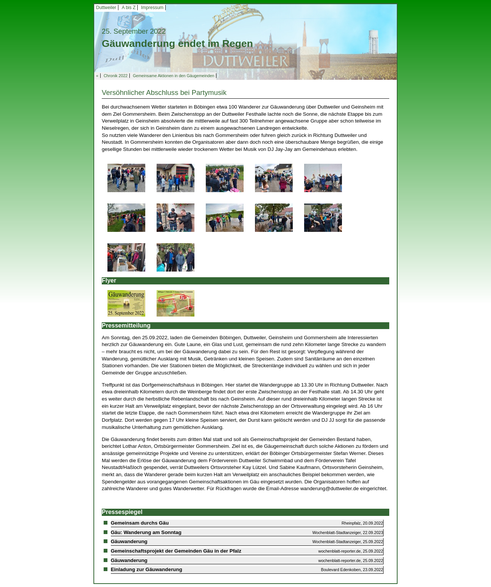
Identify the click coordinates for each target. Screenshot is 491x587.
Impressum (152, 7)
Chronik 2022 (115, 75)
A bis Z (129, 7)
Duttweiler (106, 7)
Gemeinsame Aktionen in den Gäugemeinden (173, 75)
